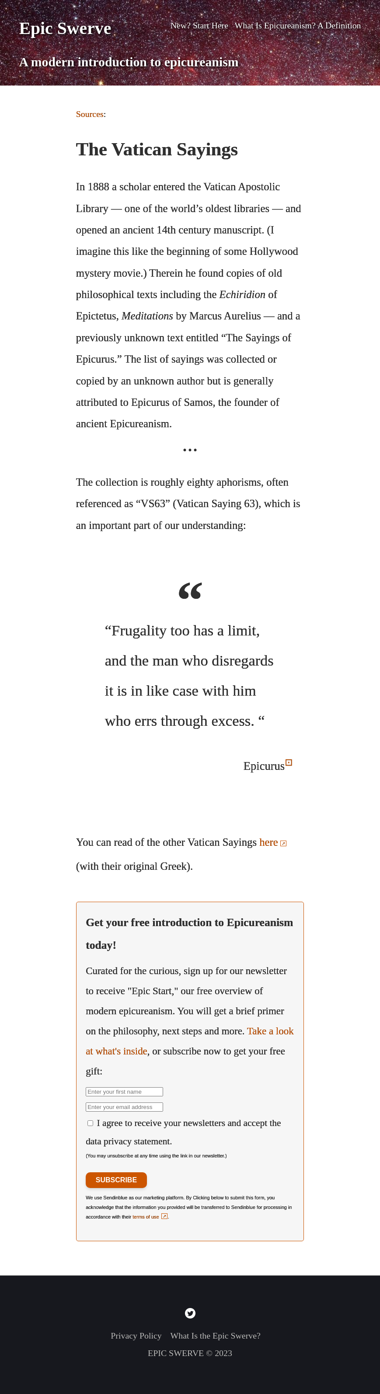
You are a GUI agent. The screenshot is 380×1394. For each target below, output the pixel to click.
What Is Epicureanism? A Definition (298, 25)
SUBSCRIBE (116, 1180)
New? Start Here (199, 25)
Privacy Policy (136, 1335)
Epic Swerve (65, 28)
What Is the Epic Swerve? (216, 1335)
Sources (90, 114)
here (268, 842)
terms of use (145, 1216)
